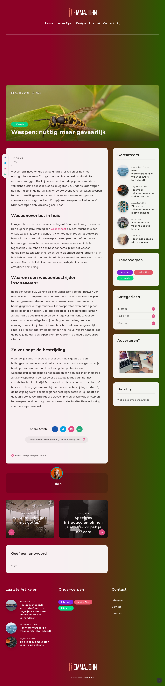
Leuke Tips (64, 23)
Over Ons (117, 613)
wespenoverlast (38, 455)
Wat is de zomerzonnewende (133, 399)
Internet (94, 23)
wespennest (58, 229)
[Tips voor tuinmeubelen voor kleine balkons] (11, 642)
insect (18, 455)
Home (49, 23)
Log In (14, 565)
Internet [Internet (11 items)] (124, 272)
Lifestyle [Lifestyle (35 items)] (125, 278)
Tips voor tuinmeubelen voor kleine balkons (143, 193)
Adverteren (118, 600)
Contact (108, 23)
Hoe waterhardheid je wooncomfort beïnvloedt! (142, 175)
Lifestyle (80, 23)
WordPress (89, 677)
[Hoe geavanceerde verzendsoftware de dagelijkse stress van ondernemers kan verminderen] (11, 605)
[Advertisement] (82, 55)
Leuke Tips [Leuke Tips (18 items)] (143, 272)
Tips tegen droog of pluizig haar (142, 241)
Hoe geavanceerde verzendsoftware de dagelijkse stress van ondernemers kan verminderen (33, 611)
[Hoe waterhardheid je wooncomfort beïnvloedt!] (11, 628)
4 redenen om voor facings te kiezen (140, 225)
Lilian (57, 484)
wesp (26, 455)
